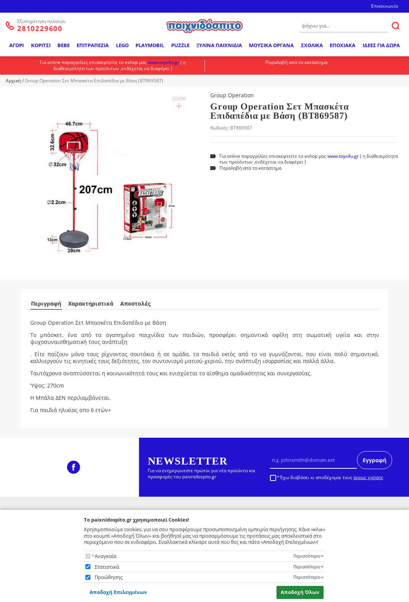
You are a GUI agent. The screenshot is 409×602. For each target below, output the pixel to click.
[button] (105, 184)
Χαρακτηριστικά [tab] (90, 303)
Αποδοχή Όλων (300, 592)
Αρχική (13, 80)
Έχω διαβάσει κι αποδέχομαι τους (331, 477)
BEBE (63, 45)
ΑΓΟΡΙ (16, 45)
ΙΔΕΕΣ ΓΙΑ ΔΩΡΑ (381, 45)
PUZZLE (180, 45)
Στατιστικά (107, 567)
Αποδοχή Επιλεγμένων (118, 592)
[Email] (313, 460)
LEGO (122, 45)
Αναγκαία (105, 556)
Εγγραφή (374, 460)
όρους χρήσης (368, 477)
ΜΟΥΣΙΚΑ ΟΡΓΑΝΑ (271, 45)
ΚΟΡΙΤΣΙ (41, 45)
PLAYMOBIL (150, 45)
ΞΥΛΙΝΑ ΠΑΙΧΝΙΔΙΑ (219, 45)
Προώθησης (109, 577)
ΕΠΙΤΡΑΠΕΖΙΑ (93, 45)
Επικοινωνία (384, 6)
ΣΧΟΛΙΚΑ (312, 45)
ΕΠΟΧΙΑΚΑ (342, 45)
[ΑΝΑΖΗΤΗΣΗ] (395, 25)
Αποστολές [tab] (135, 303)
